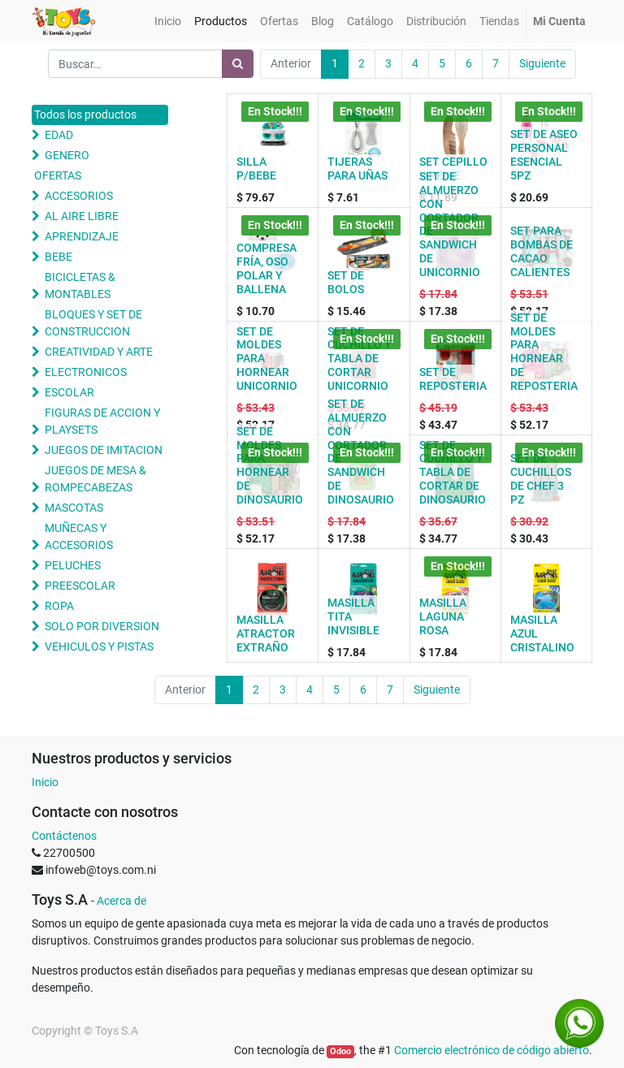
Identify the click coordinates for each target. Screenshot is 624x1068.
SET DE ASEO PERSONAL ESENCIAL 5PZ (544, 154)
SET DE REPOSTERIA (453, 378)
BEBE (58, 256)
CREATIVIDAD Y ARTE (99, 351)
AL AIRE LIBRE (82, 216)
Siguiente (542, 63)
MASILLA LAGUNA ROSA (442, 616)
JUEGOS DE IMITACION (103, 449)
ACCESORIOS (79, 195)
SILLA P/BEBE (256, 168)
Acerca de (121, 900)
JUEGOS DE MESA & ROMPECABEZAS (95, 479)
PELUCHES (73, 565)
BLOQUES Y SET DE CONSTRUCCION (93, 323)
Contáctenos (64, 835)
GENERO (67, 155)
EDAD (59, 134)
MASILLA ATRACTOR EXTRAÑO (265, 633)
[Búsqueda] (238, 64)
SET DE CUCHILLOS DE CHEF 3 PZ (540, 478)
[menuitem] (168, 21)
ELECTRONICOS (86, 371)
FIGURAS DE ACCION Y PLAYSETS (102, 421)
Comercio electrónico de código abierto (491, 1050)
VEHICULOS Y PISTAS (99, 646)
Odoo (340, 1051)
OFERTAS (57, 175)
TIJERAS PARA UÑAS (357, 168)
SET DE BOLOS (345, 282)
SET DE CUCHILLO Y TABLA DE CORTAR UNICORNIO (359, 358)
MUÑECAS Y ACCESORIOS (79, 536)
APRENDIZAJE (82, 236)
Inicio (45, 782)
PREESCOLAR (80, 585)
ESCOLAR (69, 392)
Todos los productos (85, 114)
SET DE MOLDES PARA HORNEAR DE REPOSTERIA (544, 351)
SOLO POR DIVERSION (102, 626)
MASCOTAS (74, 507)
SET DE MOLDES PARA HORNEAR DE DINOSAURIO (269, 465)
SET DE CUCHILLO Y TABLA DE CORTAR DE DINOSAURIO (452, 472)
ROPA (59, 605)
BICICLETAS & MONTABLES (80, 285)
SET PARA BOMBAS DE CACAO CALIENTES (541, 251)
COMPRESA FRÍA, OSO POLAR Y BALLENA (266, 268)
